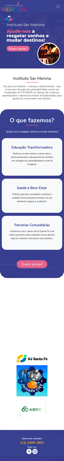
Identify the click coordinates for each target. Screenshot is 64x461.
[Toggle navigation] (58, 6)
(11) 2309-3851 (32, 443)
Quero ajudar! (32, 264)
